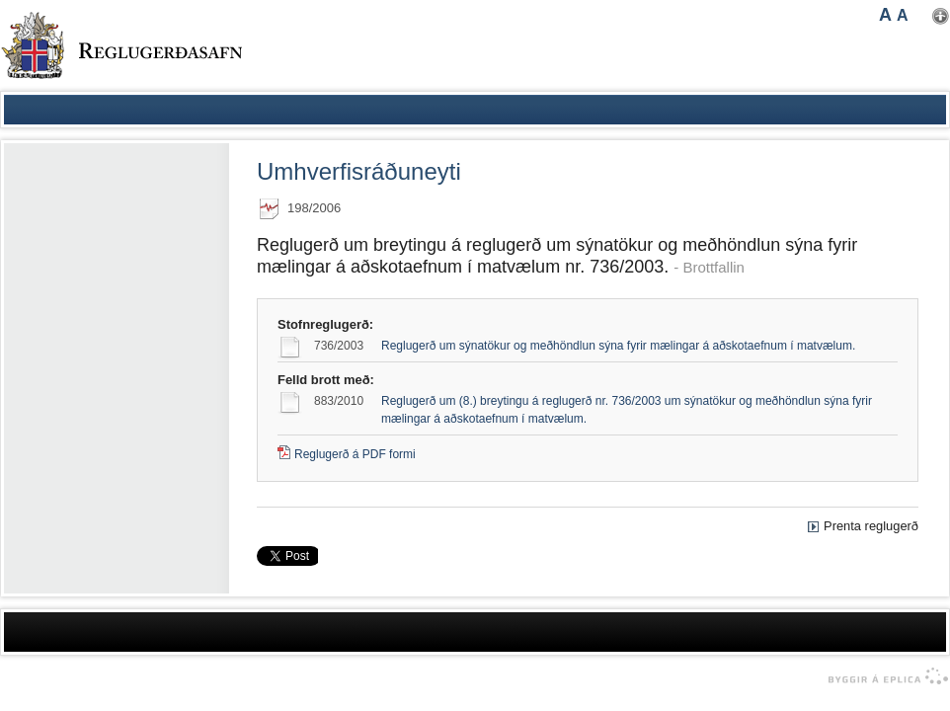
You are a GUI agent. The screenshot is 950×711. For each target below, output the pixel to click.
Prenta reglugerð (871, 525)
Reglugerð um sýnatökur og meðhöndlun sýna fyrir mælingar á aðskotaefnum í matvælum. (618, 346)
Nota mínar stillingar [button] (940, 16)
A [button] (885, 15)
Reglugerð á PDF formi (355, 454)
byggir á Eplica (883, 676)
